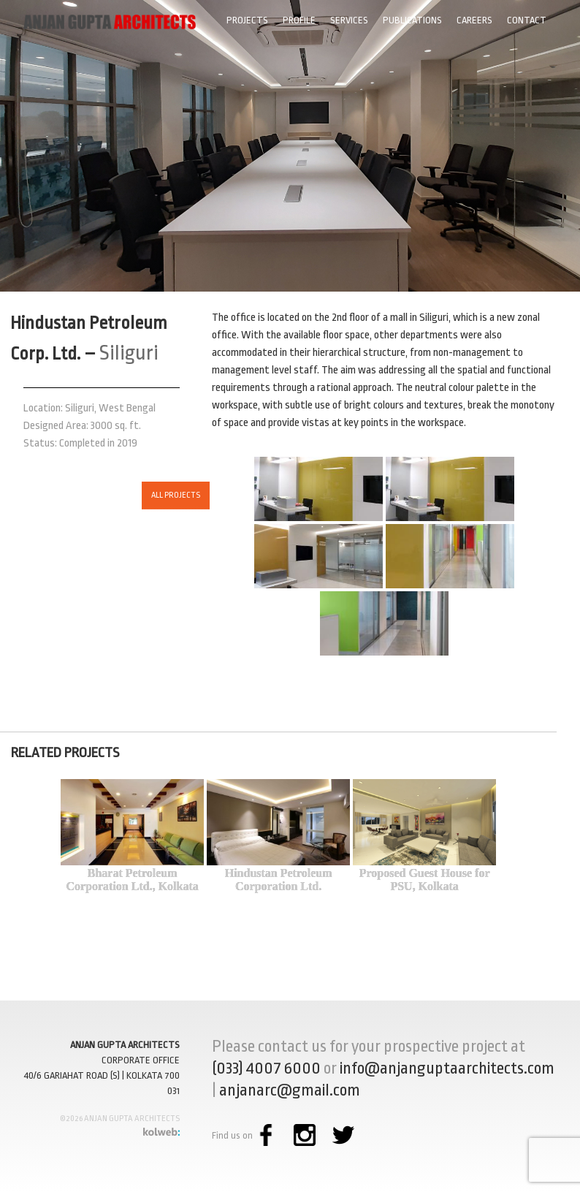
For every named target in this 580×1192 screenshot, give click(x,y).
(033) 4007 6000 (266, 1068)
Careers (474, 20)
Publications (412, 20)
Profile (299, 20)
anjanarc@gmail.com (289, 1090)
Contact (526, 20)
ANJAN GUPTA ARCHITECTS (125, 1044)
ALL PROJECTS (145, 495)
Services (349, 20)
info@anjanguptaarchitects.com (447, 1068)
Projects (247, 20)
